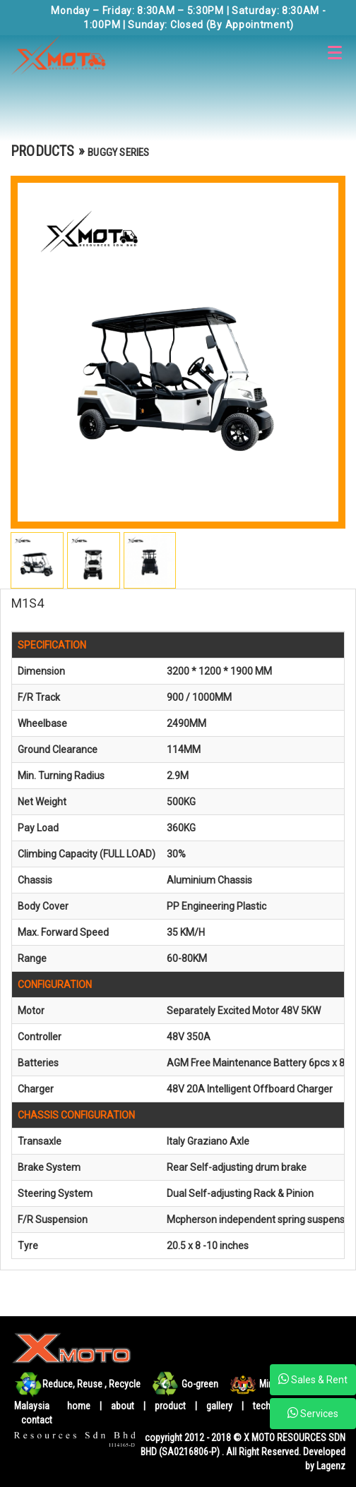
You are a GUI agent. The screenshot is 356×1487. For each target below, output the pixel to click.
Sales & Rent (313, 1379)
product (171, 1405)
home (78, 1405)
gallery (219, 1405)
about (123, 1405)
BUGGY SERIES (118, 152)
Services (312, 1413)
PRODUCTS (43, 151)
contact (36, 1420)
